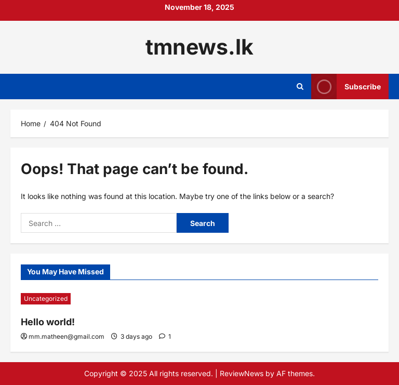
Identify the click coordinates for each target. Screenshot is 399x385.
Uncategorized (46, 298)
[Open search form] (300, 86)
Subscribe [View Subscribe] (346, 86)
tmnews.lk (199, 47)
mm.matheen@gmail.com (66, 336)
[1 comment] (165, 336)
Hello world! (48, 321)
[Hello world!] (107, 298)
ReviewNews (241, 373)
